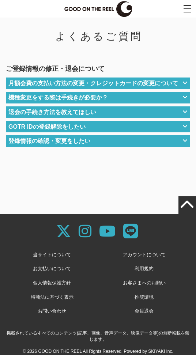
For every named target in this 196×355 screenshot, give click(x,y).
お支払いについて (52, 268)
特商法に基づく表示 (52, 297)
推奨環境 (144, 297)
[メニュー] (187, 9)
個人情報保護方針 (52, 283)
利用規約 (144, 268)
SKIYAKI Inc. (160, 351)
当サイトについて (52, 254)
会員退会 (144, 311)
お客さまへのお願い (144, 283)
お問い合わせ (52, 311)
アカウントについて (144, 254)
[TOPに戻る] (187, 205)
